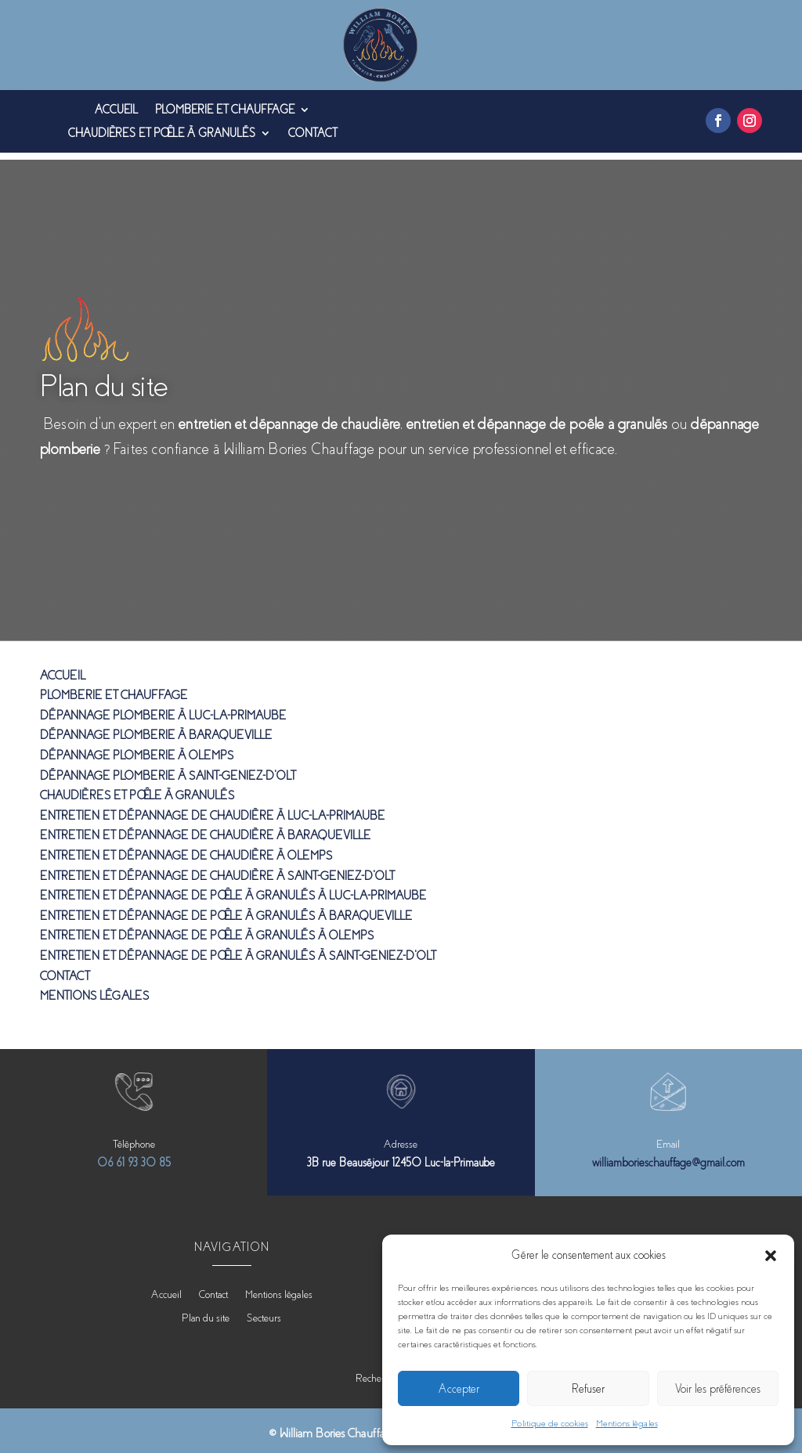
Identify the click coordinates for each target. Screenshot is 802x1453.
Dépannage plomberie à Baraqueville (156, 729)
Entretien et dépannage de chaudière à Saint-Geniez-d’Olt (217, 869)
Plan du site (205, 1311)
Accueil (116, 110)
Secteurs (264, 1311)
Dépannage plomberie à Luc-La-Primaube (163, 708)
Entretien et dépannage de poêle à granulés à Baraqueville (226, 909)
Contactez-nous (100, 485)
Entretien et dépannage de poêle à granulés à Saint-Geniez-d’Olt (237, 949)
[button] (771, 1256)
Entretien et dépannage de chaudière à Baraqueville (205, 828)
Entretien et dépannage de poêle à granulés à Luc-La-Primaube (233, 888)
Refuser (588, 1389)
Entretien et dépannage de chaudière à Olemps (186, 848)
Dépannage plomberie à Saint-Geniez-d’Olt (167, 769)
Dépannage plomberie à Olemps (136, 748)
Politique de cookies (549, 1423)
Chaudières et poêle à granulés (161, 133)
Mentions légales (627, 1423)
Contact (312, 133)
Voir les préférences (717, 1389)
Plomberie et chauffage (224, 110)
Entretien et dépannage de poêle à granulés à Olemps (207, 928)
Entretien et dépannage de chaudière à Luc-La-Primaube (212, 808)
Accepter (459, 1389)
